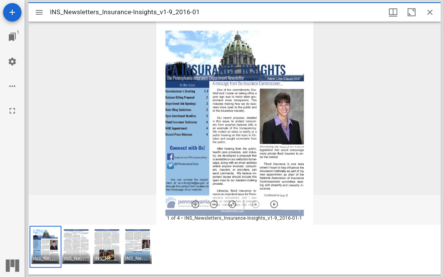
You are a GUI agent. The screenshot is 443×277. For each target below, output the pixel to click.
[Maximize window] (411, 12)
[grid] (234, 250)
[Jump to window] (12, 37)
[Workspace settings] (12, 61)
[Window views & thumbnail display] (393, 12)
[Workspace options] (12, 86)
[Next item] (274, 204)
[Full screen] (12, 111)
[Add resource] (12, 12)
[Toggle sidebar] (39, 12)
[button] (45, 247)
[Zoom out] (214, 204)
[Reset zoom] (232, 204)
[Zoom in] (195, 204)
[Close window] (430, 12)
